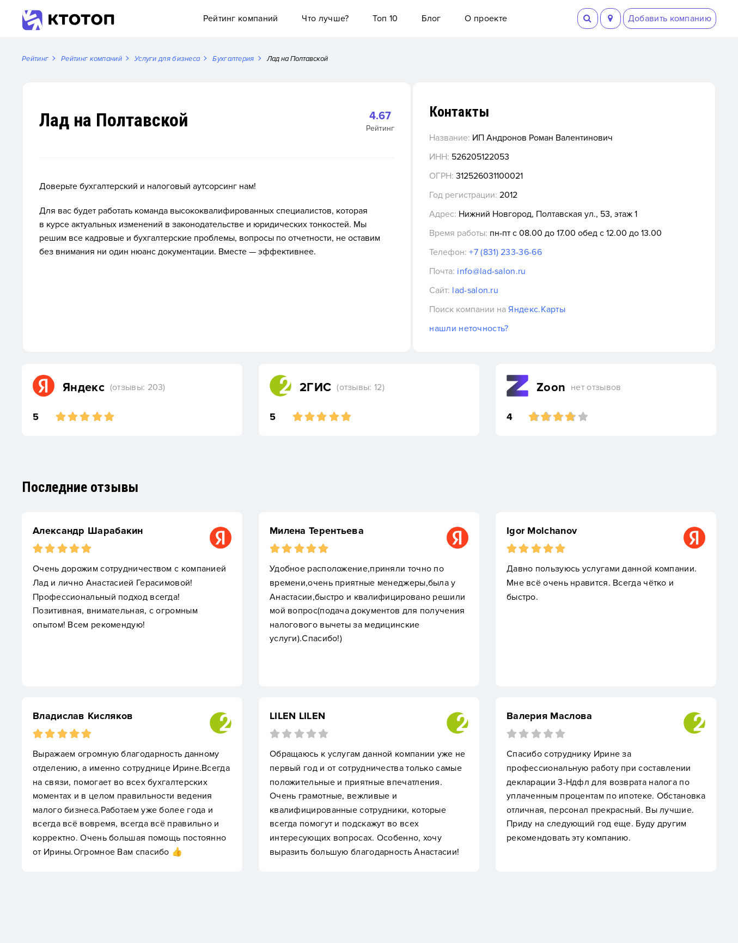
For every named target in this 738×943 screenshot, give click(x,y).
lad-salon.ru (537, 304)
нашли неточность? (530, 342)
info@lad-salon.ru (553, 285)
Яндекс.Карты (598, 323)
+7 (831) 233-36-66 (566, 266)
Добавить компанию (669, 18)
